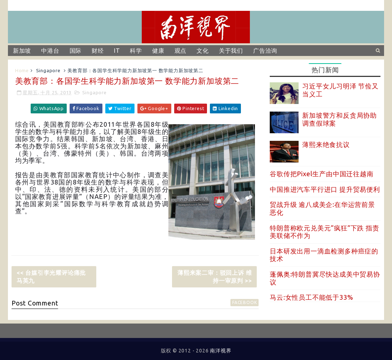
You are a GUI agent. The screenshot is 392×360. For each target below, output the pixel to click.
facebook (244, 302)
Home (22, 70)
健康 (158, 50)
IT (117, 50)
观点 (181, 50)
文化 (203, 50)
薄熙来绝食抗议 (326, 144)
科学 (136, 50)
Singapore (48, 70)
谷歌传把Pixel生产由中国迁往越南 (321, 173)
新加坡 (22, 50)
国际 (76, 50)
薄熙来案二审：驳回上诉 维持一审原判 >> (214, 276)
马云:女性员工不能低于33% (311, 297)
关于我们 (231, 50)
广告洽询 (265, 50)
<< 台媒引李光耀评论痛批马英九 (51, 276)
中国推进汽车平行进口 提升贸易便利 (325, 189)
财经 (98, 50)
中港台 (50, 50)
